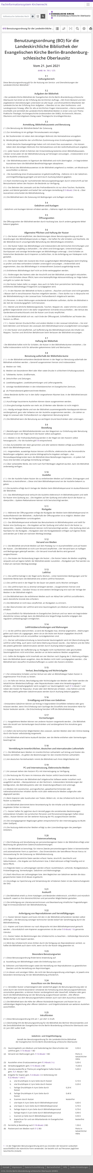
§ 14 (71, 686)
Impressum (17, 1167)
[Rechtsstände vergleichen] (63, 28)
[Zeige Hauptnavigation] (88, 4)
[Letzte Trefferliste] (37, 16)
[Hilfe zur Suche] (33, 16)
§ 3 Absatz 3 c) (48, 1062)
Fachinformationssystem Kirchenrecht (24, 4)
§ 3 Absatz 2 (68, 190)
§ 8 (38, 440)
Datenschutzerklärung (34, 1167)
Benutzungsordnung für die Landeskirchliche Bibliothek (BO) (35, 28)
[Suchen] (43, 16)
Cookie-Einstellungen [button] (79, 1167)
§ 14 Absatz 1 (26, 1050)
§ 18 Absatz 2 (39, 1125)
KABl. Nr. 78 (44, 70)
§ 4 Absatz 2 (35, 1075)
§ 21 (14, 1071)
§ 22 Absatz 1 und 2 (16, 1077)
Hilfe (65, 1167)
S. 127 (52, 70)
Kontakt (6, 1167)
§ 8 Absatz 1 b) (68, 929)
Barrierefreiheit (53, 1167)
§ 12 (36, 1128)
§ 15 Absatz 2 (36, 1066)
